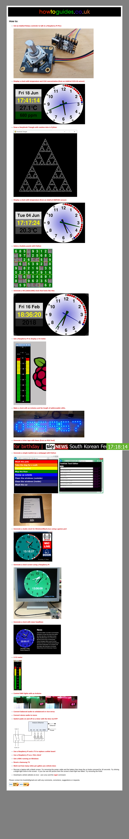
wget (56, 775)
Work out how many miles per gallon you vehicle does (35, 766)
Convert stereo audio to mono (25, 715)
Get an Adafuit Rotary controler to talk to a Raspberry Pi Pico (37, 26)
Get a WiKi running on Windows (26, 759)
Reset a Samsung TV (22, 762)
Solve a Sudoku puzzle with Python (27, 246)
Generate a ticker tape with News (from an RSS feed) (34, 440)
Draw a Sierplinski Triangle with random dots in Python (35, 127)
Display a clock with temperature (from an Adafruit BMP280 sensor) (40, 200)
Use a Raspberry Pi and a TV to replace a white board (34, 751)
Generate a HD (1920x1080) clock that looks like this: (34, 291)
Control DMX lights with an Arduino (27, 693)
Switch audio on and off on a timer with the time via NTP (36, 719)
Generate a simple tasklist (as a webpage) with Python (35, 453)
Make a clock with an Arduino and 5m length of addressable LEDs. (40, 408)
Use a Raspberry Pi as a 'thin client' (27, 755)
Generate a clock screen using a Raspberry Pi (32, 565)
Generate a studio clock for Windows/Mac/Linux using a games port (40, 529)
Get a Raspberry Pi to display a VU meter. (30, 339)
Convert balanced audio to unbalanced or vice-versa (34, 712)
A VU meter (18, 657)
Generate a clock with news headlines (28, 622)
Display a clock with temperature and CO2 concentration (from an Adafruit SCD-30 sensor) (49, 81)
